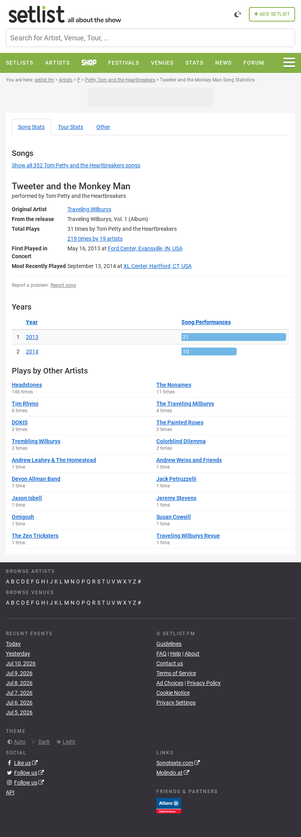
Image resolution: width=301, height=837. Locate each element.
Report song (63, 285)
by (95, 239)
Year (32, 322)
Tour (70, 127)
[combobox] (150, 38)
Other (103, 127)
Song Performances (206, 322)
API (10, 792)
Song (31, 127)
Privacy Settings (176, 702)
